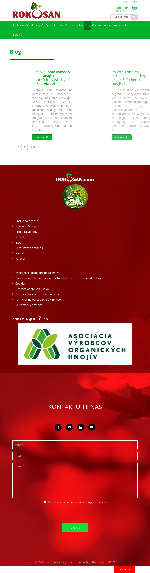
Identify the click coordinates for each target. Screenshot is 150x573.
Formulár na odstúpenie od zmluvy (38, 299)
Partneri (67, 34)
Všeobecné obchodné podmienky (37, 273)
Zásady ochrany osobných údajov (37, 294)
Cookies (20, 283)
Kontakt (51, 34)
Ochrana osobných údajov (32, 289)
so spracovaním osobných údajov (82, 502)
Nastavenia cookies (86, 562)
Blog (111, 25)
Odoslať (75, 527)
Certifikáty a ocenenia (28, 34)
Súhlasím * (75, 502)
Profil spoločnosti (25, 25)
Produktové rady (76, 25)
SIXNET (112, 562)
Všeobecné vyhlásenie (64, 562)
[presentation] (76, 514)
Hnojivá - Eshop (51, 25)
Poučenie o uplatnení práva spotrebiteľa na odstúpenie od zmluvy (58, 278)
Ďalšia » (35, 147)
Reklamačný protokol (29, 305)
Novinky (97, 25)
